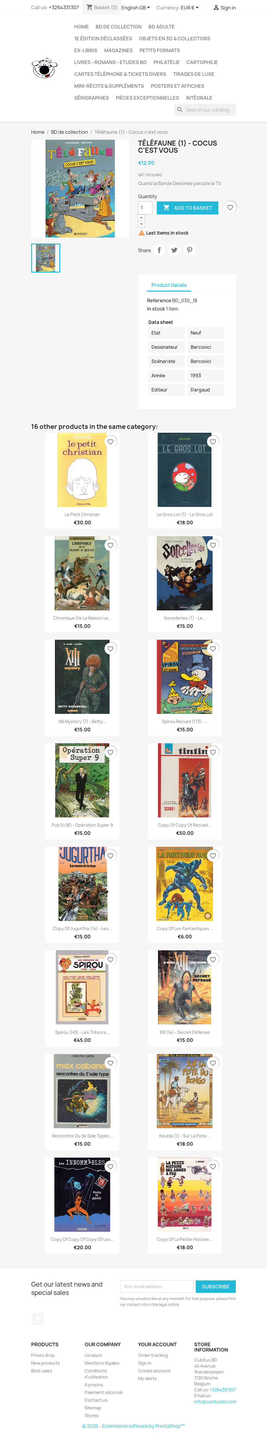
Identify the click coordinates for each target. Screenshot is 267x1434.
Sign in (144, 1363)
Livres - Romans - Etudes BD (110, 62)
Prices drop (43, 1355)
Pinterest (189, 250)
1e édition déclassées (103, 38)
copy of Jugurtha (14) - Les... (82, 928)
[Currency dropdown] (191, 8)
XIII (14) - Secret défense (185, 1032)
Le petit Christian (82, 514)
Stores (92, 1415)
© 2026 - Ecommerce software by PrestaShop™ (133, 1426)
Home (81, 26)
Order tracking (153, 1355)
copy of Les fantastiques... (185, 928)
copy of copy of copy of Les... (82, 1239)
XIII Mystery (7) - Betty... (82, 721)
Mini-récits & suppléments (109, 86)
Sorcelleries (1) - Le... (185, 618)
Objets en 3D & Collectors (174, 38)
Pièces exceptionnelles (147, 98)
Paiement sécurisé (104, 1392)
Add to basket (187, 208)
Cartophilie (202, 62)
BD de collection (119, 26)
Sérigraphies (91, 98)
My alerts (147, 1378)
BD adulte (161, 26)
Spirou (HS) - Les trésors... (82, 1032)
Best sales (41, 1370)
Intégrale (199, 98)
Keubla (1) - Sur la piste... (184, 1136)
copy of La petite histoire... (185, 1239)
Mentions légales (102, 1363)
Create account (154, 1370)
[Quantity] (145, 207)
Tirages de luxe (193, 74)
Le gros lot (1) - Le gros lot (185, 514)
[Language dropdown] (136, 8)
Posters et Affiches (177, 86)
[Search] (205, 110)
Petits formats (160, 50)
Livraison (93, 1355)
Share (159, 250)
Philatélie (167, 62)
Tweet (174, 250)
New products (45, 1363)
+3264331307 (64, 7)
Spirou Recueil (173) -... (185, 721)
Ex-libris (85, 50)
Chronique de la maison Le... (82, 618)
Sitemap (93, 1408)
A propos (94, 1384)
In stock (156, 309)
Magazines (118, 50)
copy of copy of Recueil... (184, 825)
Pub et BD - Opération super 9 (82, 825)
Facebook (38, 1319)
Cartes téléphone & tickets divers (120, 74)
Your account (157, 1344)
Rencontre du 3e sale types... (82, 1136)
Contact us (96, 1400)
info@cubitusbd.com (215, 1401)
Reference (159, 300)
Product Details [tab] (169, 285)
